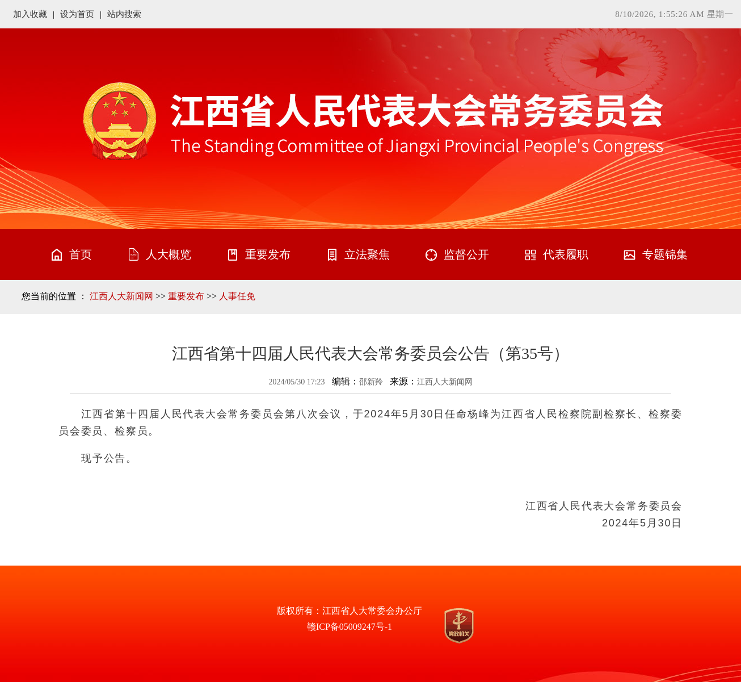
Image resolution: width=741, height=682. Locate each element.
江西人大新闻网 (121, 296)
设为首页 (77, 14)
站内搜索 (124, 14)
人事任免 (237, 296)
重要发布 (186, 296)
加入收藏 (30, 14)
